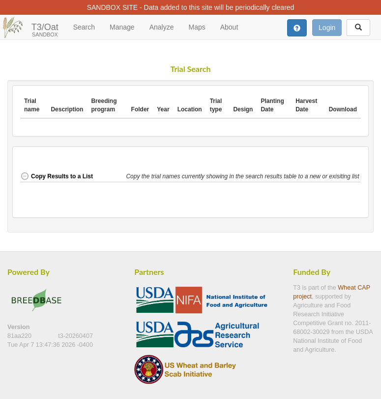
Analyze (161, 27)
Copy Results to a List (56, 176)
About (229, 27)
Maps (196, 27)
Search (84, 27)
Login (327, 28)
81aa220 (20, 335)
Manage (122, 27)
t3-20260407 (75, 335)
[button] (243, 177)
